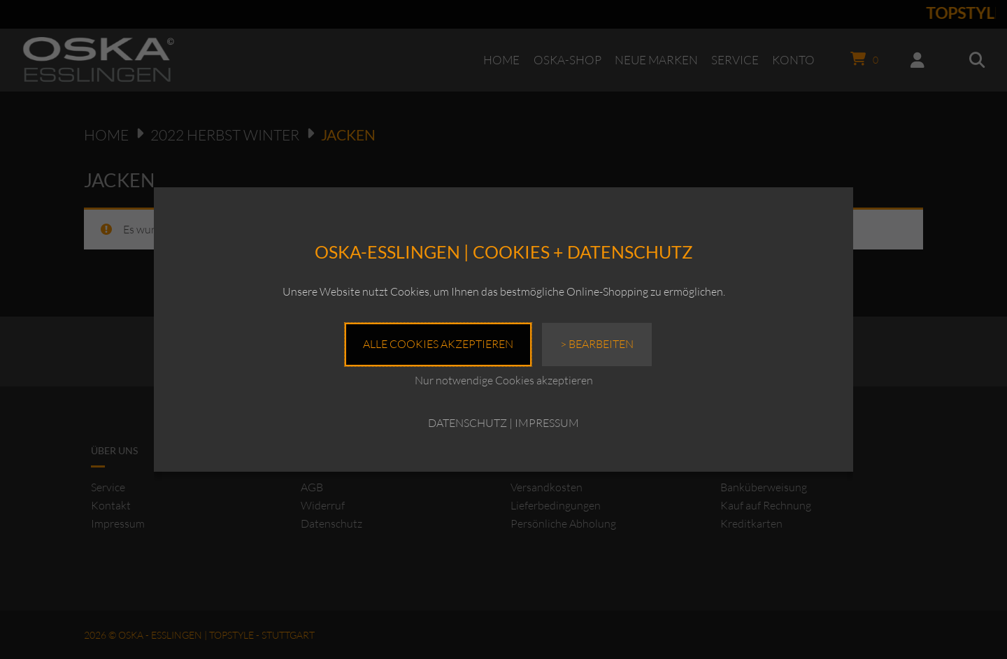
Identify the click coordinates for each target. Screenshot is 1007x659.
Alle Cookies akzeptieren (438, 344)
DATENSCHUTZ (467, 423)
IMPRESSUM (547, 423)
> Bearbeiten (597, 344)
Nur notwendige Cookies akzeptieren (504, 380)
